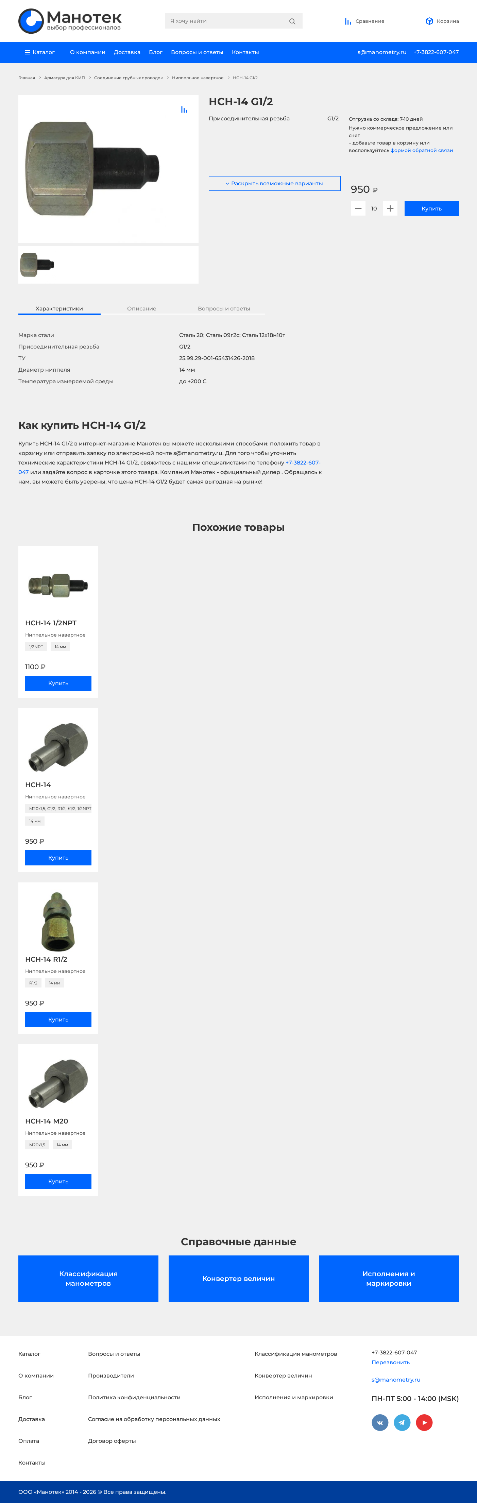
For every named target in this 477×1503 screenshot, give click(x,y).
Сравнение (364, 21)
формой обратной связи (422, 150)
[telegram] (402, 1422)
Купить (432, 208)
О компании (87, 52)
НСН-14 (38, 785)
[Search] (292, 21)
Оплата (28, 1441)
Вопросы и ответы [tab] (224, 308)
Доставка (127, 52)
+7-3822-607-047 (436, 52)
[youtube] (424, 1422)
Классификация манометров (88, 1278)
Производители (111, 1375)
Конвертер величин (238, 1278)
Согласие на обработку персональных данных (154, 1419)
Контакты (245, 52)
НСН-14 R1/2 (46, 959)
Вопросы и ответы (197, 52)
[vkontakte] (380, 1422)
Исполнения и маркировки (388, 1278)
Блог (156, 52)
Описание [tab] (141, 308)
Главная (26, 77)
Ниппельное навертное (198, 77)
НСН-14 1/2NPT (50, 623)
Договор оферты (112, 1441)
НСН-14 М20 (46, 1121)
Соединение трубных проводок (128, 77)
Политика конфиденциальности (134, 1397)
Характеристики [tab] (59, 308)
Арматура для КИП (64, 77)
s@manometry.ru (382, 52)
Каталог (29, 1354)
